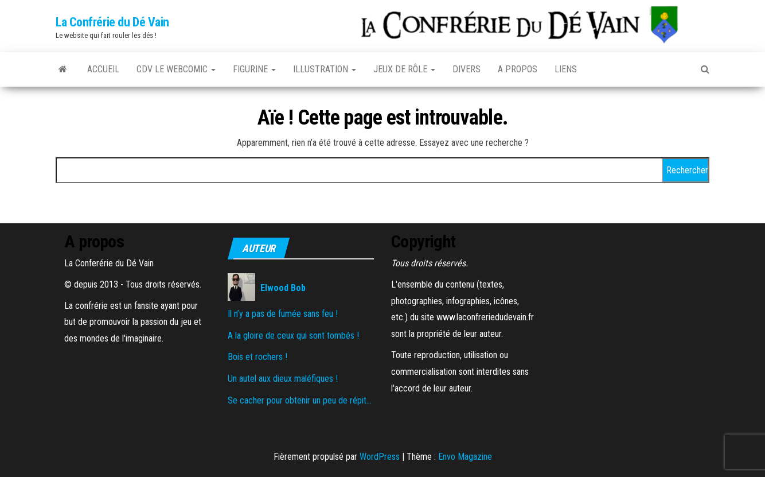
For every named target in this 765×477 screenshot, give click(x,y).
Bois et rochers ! (257, 356)
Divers (466, 69)
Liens (566, 69)
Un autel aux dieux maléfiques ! (283, 378)
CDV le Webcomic (176, 69)
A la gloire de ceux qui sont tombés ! (293, 335)
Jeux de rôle (404, 69)
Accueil (103, 69)
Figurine (254, 69)
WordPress (380, 456)
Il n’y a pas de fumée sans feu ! (283, 313)
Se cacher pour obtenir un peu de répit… (300, 400)
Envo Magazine (465, 456)
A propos (517, 69)
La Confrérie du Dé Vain (112, 22)
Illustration (324, 69)
